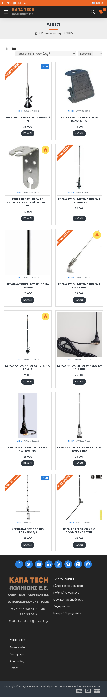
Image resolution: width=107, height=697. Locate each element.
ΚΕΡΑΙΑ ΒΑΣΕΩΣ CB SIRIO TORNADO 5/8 (28, 531)
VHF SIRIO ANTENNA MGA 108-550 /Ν (27, 119)
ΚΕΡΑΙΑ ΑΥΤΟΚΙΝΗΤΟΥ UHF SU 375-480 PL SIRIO (79, 449)
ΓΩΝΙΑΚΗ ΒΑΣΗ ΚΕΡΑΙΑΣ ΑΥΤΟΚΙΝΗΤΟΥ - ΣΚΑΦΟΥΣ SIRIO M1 (28, 202)
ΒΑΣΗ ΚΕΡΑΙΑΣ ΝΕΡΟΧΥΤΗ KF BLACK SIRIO (79, 119)
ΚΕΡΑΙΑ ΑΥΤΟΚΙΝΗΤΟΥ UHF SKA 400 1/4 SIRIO (79, 367)
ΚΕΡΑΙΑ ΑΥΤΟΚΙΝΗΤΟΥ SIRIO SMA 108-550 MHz (79, 201)
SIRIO (19, 111)
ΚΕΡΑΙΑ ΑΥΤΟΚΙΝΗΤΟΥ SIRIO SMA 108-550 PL (27, 286)
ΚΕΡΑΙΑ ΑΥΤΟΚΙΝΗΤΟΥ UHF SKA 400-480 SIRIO (28, 449)
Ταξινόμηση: (24, 53)
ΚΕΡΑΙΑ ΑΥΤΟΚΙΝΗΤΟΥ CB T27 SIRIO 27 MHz (27, 367)
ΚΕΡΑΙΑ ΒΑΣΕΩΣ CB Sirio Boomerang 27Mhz (79, 531)
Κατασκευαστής (51, 33)
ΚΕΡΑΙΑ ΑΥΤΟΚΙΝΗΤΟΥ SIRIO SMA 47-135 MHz (79, 286)
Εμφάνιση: (85, 53)
